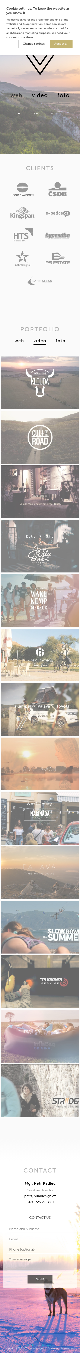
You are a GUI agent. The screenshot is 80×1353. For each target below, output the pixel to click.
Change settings (34, 44)
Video (40, 95)
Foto (63, 95)
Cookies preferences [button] (40, 1345)
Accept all (61, 44)
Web (19, 340)
